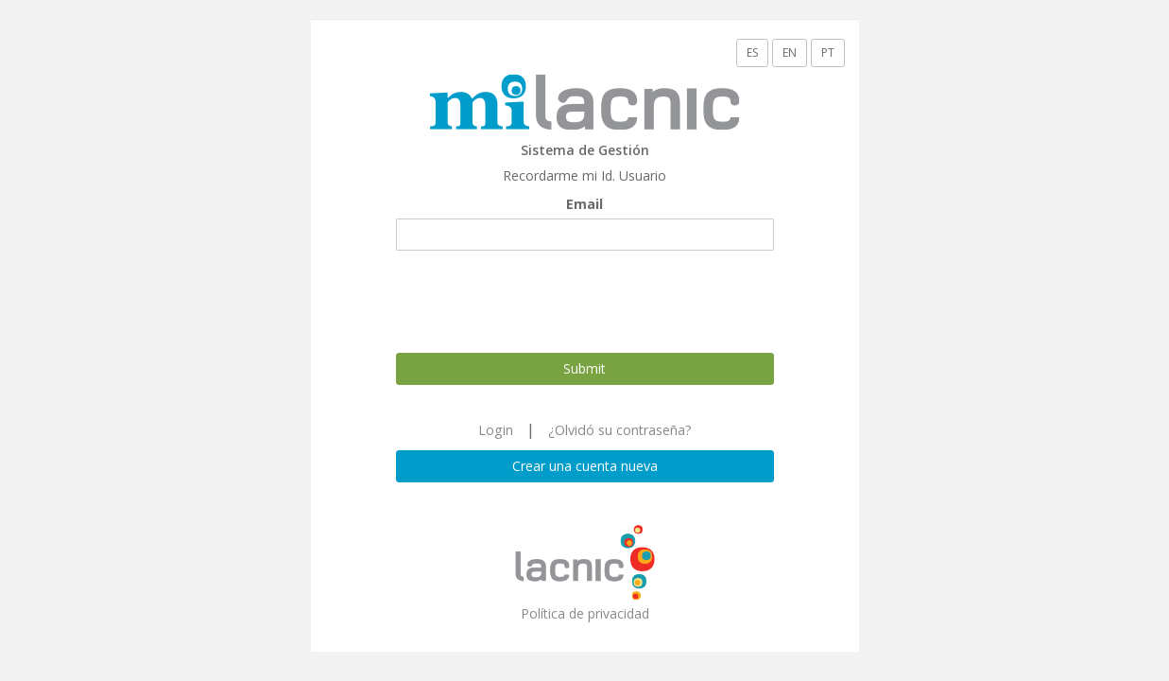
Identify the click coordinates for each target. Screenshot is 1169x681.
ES (752, 52)
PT (827, 52)
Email (584, 204)
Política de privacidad (585, 613)
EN (789, 52)
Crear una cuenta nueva (585, 466)
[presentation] (539, 302)
